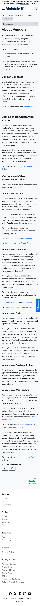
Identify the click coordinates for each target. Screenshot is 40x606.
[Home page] (4, 15)
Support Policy (8, 552)
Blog (3, 537)
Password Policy (8, 570)
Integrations (6, 522)
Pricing (4, 516)
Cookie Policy (7, 573)
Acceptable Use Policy (11, 579)
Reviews (5, 519)
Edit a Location (28, 307)
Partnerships (7, 504)
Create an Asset (11, 243)
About (4, 498)
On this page (8, 24)
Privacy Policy (7, 567)
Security (5, 525)
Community (6, 540)
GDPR (4, 576)
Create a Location (12, 307)
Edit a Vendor (26, 239)
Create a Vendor (11, 239)
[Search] (36, 8)
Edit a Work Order (16, 427)
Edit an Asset (26, 243)
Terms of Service (9, 564)
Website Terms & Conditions (13, 582)
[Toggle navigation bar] (3, 8)
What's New (24, 4)
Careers (5, 501)
